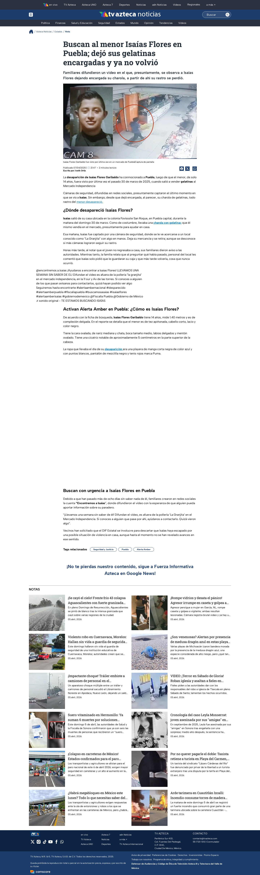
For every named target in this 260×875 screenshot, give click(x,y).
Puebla (125, 549)
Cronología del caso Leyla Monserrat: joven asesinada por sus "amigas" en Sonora (198, 717)
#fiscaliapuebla (74, 292)
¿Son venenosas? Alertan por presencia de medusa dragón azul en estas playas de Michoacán (200, 639)
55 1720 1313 (199, 842)
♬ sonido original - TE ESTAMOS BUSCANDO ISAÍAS (70, 300)
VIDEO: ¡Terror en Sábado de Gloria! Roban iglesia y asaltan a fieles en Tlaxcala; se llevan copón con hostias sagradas (198, 678)
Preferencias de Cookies (164, 855)
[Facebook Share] (181, 168)
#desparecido (115, 287)
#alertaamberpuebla (49, 292)
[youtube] (50, 843)
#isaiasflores (118, 292)
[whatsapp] (62, 842)
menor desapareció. (90, 201)
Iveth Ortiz (80, 170)
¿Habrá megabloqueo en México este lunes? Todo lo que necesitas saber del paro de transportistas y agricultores (96, 795)
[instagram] (38, 843)
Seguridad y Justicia (103, 549)
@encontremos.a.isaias (51, 270)
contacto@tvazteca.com (205, 838)
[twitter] (32, 843)
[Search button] (227, 15)
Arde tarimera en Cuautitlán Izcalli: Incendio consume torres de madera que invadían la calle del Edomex (197, 795)
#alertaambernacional (91, 287)
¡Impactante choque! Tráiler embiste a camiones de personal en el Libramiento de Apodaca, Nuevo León (96, 678)
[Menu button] (43, 14)
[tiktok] (44, 843)
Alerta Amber (144, 549)
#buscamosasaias (97, 292)
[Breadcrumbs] (32, 31)
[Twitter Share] (187, 168)
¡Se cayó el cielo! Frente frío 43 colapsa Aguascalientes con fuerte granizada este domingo (97, 600)
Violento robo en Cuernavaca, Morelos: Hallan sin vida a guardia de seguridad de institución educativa (97, 639)
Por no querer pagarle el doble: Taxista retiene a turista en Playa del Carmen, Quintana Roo (199, 756)
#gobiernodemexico (76, 296)
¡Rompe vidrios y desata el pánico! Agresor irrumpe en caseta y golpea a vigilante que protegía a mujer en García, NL (198, 600)
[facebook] (56, 843)
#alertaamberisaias (49, 296)
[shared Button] (194, 168)
